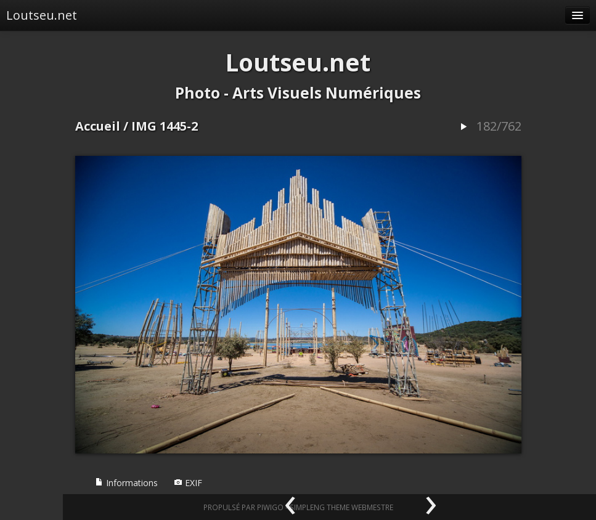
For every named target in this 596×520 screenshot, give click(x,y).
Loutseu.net (41, 15)
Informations (126, 483)
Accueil (97, 126)
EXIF (188, 483)
